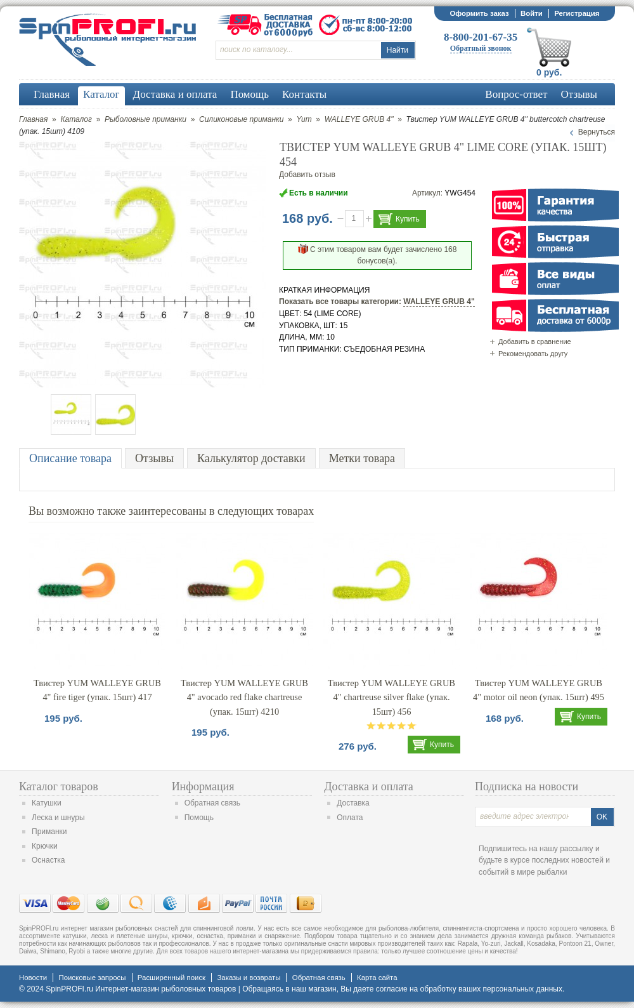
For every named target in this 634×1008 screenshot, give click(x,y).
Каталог (76, 119)
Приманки (49, 831)
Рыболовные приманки (145, 119)
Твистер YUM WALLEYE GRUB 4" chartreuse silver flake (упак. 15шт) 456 (391, 697)
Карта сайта (377, 977)
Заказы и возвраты (248, 977)
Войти (532, 13)
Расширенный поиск (171, 977)
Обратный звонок (481, 48)
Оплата (350, 817)
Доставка (353, 803)
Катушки (46, 803)
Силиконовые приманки (241, 119)
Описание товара (70, 458)
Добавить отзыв (307, 174)
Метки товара (362, 458)
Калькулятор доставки (251, 458)
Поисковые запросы (92, 977)
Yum (303, 119)
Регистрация (576, 13)
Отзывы (154, 458)
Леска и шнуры (58, 817)
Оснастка (48, 860)
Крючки (45, 846)
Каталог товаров (58, 786)
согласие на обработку (416, 989)
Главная (33, 119)
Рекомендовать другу (532, 353)
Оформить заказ (479, 13)
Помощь (199, 817)
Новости (33, 977)
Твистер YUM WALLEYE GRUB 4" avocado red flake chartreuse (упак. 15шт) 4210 (244, 697)
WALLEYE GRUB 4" (359, 119)
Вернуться (596, 132)
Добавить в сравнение (534, 341)
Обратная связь (212, 803)
